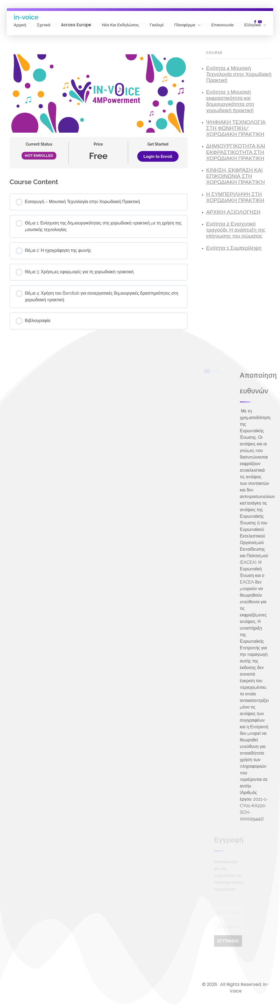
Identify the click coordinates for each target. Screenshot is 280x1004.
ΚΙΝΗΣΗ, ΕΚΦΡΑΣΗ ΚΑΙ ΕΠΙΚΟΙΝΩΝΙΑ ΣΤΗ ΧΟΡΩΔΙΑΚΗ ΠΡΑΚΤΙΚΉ (235, 176)
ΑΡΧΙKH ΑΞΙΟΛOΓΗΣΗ (233, 212)
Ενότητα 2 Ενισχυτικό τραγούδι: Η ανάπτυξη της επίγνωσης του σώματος (236, 230)
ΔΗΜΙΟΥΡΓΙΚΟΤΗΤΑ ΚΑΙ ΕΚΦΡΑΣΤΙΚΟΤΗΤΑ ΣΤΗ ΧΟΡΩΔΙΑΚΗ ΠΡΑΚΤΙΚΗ (235, 152)
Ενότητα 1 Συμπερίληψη (233, 248)
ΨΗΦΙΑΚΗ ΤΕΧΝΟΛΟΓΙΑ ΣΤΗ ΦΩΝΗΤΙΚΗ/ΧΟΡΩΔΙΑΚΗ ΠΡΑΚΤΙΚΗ (236, 128)
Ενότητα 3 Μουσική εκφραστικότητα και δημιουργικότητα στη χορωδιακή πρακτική (230, 101)
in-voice (26, 17)
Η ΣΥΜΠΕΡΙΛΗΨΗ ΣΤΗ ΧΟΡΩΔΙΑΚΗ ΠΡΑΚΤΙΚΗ (235, 197)
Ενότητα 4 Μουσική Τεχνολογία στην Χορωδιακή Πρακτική (239, 74)
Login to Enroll (158, 156)
